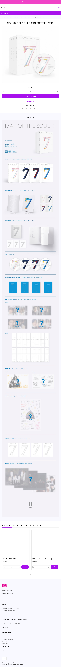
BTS (22, 17)
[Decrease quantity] (3, 91)
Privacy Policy (5, 643)
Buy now (30, 101)
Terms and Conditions (7, 639)
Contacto (4, 637)
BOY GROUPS (16, 17)
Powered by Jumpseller (17, 664)
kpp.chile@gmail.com (8, 651)
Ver (38, 2)
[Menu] (1, 7)
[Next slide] (58, 574)
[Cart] (58, 7)
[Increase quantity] (58, 91)
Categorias (30, 13)
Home (3, 17)
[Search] (5, 7)
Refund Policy (5, 641)
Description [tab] (30, 117)
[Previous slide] (3, 574)
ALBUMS (9, 17)
